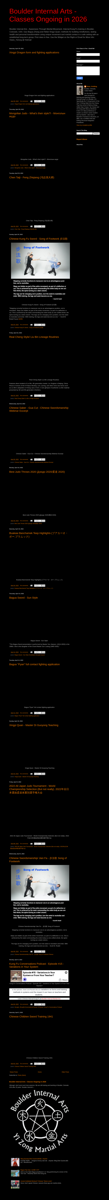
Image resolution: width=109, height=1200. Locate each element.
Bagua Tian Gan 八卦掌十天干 (30, 1170)
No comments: (24, 101)
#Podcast (40, 1007)
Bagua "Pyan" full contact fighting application (34, 664)
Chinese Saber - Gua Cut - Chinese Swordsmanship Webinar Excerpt (34, 462)
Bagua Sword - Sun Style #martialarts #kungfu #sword (30, 655)
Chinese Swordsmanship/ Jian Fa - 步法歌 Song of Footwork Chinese (34, 954)
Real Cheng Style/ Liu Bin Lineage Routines (34, 336)
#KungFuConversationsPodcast (28, 1007)
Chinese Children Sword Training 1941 (31, 1016)
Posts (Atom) (22, 1075)
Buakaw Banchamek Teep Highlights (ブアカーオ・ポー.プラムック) (34, 588)
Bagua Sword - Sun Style (23, 597)
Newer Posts (14, 1072)
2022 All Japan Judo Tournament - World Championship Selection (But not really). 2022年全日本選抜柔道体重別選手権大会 (39, 789)
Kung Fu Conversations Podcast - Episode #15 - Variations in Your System (36, 965)
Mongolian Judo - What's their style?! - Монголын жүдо (30, 167)
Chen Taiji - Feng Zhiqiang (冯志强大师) (31, 177)
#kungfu (17, 1007)
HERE (20, 319)
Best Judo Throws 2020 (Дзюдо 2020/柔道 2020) (37, 471)
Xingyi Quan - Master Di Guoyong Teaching (33, 725)
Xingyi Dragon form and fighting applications (34, 52)
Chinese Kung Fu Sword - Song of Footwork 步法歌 (38, 238)
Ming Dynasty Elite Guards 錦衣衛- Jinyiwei (34, 1159)
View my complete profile (84, 125)
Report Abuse (82, 139)
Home (40, 1072)
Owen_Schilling (92, 86)
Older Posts (65, 1072)
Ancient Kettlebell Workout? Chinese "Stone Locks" (36, 1181)
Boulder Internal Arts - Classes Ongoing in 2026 (27, 1082)
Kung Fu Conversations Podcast (53, 1007)
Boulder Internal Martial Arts (51, 999)
